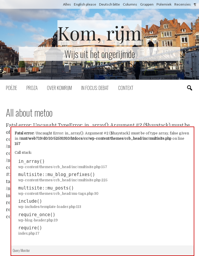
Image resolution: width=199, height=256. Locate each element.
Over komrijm (59, 87)
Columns (130, 4)
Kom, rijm (99, 32)
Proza (32, 87)
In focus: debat (95, 87)
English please (85, 4)
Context (125, 87)
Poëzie (11, 87)
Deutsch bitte (109, 4)
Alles (67, 4)
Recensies (182, 4)
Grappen (147, 4)
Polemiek (164, 4)
